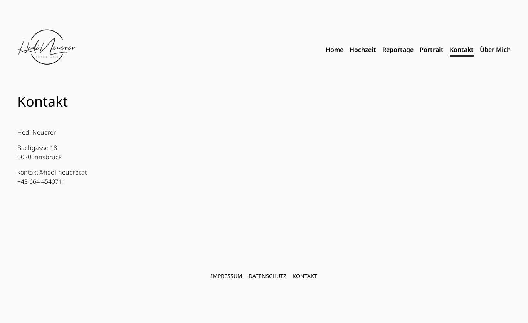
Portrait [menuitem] (432, 49)
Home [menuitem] (334, 49)
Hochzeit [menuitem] (363, 49)
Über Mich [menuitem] (495, 49)
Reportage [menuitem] (398, 49)
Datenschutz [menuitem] (267, 276)
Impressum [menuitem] (226, 276)
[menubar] (418, 50)
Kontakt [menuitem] (462, 49)
